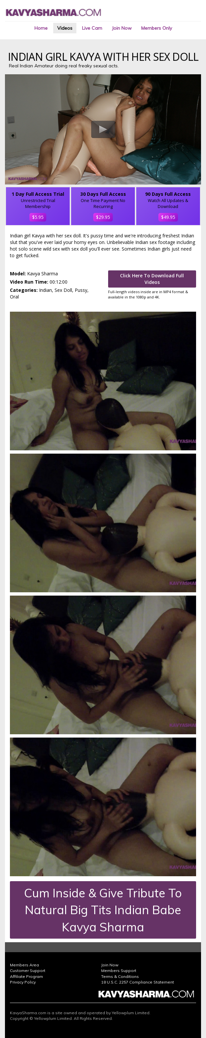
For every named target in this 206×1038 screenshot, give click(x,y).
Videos (64, 28)
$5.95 (38, 217)
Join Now (122, 28)
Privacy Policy (23, 982)
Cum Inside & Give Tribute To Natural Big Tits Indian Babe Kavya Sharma (103, 909)
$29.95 (103, 217)
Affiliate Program (26, 976)
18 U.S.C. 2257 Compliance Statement (137, 982)
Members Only (156, 28)
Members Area (24, 964)
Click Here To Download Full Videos (152, 278)
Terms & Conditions (120, 976)
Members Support (118, 970)
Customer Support (27, 970)
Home (41, 28)
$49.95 (168, 217)
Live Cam (92, 28)
